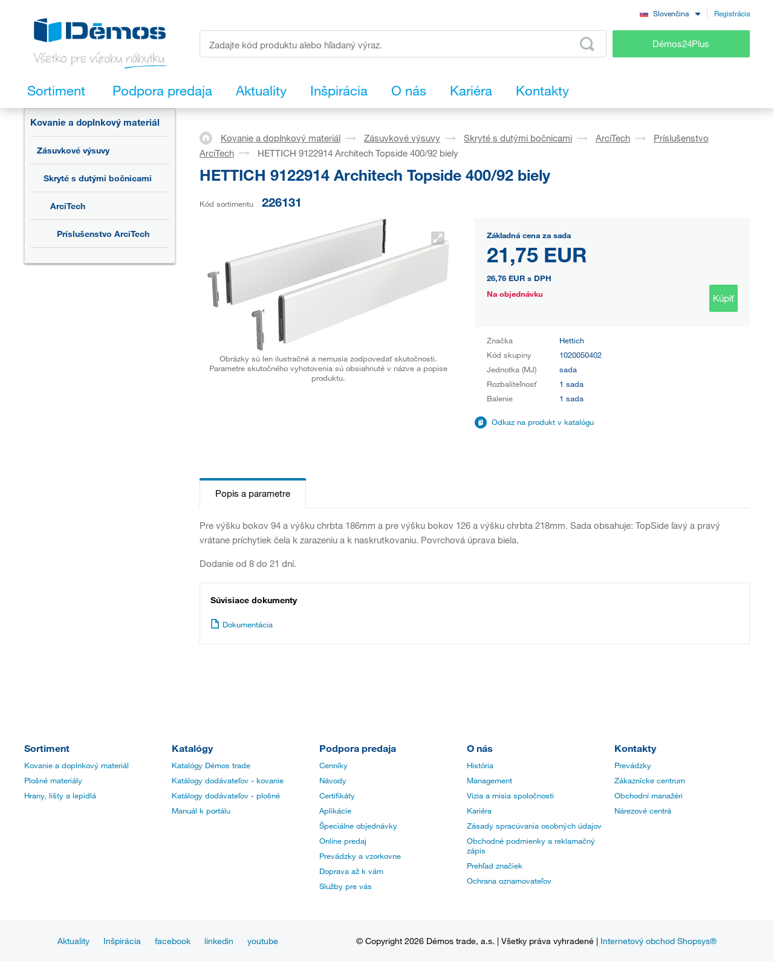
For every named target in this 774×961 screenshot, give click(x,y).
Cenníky (333, 765)
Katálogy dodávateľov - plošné (226, 795)
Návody (332, 780)
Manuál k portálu (201, 810)
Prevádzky (632, 765)
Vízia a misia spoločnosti (510, 795)
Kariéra (479, 810)
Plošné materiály (53, 780)
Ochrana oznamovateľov (509, 880)
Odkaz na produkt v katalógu (543, 422)
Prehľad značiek (494, 865)
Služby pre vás (345, 886)
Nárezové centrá (642, 810)
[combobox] (670, 13)
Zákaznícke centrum (649, 780)
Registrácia (732, 13)
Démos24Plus (680, 43)
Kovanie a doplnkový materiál (95, 122)
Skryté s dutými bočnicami (98, 178)
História (480, 765)
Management (489, 780)
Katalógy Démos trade (211, 765)
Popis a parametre (252, 493)
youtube (262, 941)
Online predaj (342, 841)
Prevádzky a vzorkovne (360, 856)
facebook (172, 941)
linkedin (218, 941)
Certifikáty (337, 795)
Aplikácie (335, 810)
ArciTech (67, 206)
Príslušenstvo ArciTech (103, 233)
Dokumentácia (241, 624)
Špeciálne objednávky (358, 825)
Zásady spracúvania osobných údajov (534, 825)
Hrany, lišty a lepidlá (60, 795)
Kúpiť (723, 298)
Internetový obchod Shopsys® (658, 941)
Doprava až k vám (351, 871)
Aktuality (73, 941)
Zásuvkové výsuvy (73, 150)
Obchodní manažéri (648, 795)
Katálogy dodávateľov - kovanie (228, 780)
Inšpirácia (122, 941)
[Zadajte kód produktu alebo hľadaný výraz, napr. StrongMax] (403, 44)
